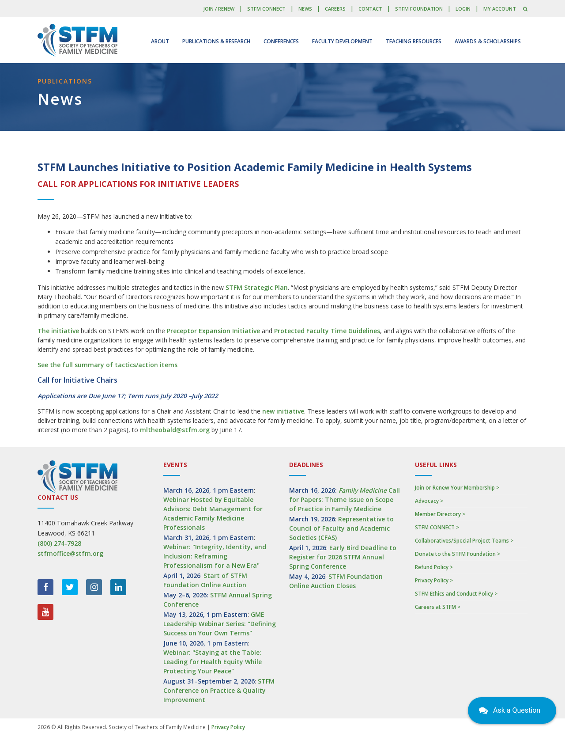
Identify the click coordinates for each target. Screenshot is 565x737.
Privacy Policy (228, 727)
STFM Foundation (419, 8)
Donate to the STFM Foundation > (457, 554)
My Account (499, 8)
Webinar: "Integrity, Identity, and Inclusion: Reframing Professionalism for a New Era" (214, 556)
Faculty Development (342, 41)
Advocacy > (429, 501)
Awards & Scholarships (488, 41)
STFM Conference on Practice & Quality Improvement (219, 690)
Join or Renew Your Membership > (457, 487)
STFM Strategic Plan (257, 287)
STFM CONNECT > (437, 527)
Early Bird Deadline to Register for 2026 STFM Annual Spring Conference (342, 556)
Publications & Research (216, 41)
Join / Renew (218, 8)
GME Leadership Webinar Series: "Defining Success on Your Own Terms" (219, 623)
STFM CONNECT (266, 8)
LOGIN (463, 8)
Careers (335, 8)
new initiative (283, 411)
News (305, 8)
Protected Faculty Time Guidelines (327, 331)
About (160, 41)
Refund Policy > (434, 567)
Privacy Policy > (434, 580)
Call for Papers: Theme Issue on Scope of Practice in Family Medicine (344, 499)
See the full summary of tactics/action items (107, 365)
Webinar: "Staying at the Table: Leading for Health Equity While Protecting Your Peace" (212, 661)
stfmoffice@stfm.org (70, 553)
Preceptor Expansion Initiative (213, 331)
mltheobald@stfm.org (175, 429)
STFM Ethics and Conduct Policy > (456, 593)
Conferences (281, 41)
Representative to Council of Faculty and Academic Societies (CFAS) (341, 528)
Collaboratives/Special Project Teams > (464, 540)
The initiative (58, 331)
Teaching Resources (413, 41)
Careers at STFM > (437, 607)
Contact (370, 8)
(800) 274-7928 (59, 543)
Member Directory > (440, 514)
